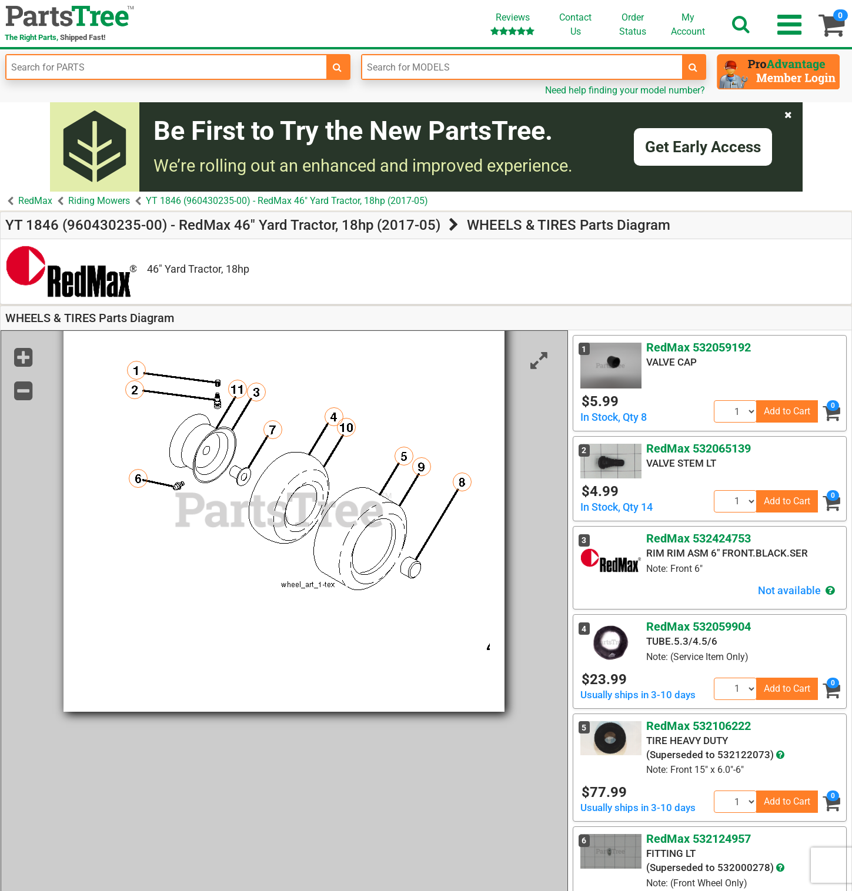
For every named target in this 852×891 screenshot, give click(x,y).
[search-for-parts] (337, 67)
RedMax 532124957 (698, 839)
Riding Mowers (99, 200)
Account (688, 24)
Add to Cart (787, 411)
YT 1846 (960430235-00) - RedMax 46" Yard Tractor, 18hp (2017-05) (287, 200)
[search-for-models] (693, 67)
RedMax (35, 200)
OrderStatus (632, 24)
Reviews (512, 24)
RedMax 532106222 (698, 726)
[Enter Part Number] (166, 67)
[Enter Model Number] (522, 67)
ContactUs (575, 24)
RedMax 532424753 (698, 538)
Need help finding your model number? (625, 90)
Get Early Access (703, 147)
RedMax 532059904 (698, 626)
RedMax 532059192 (698, 347)
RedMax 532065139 (698, 448)
